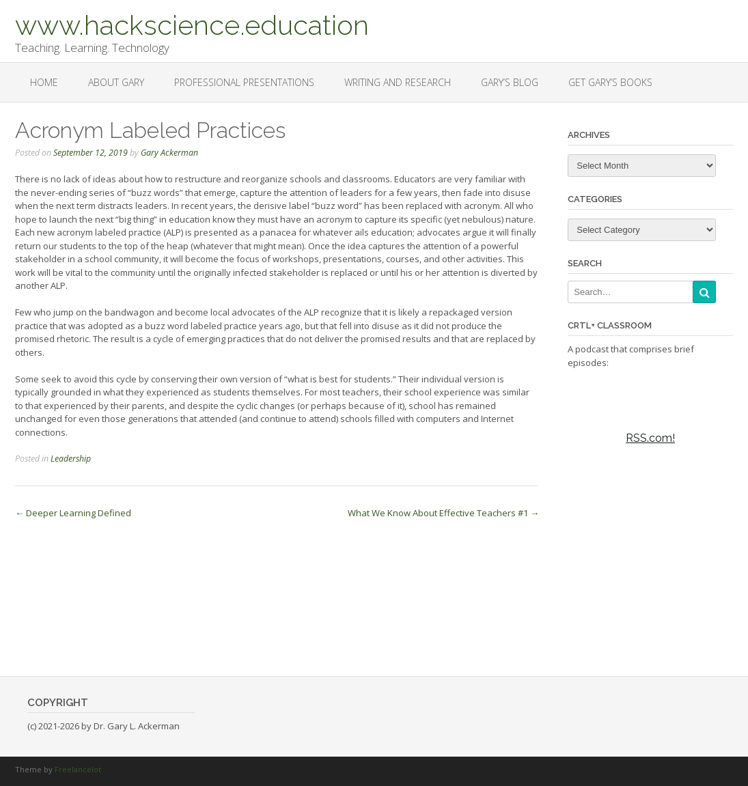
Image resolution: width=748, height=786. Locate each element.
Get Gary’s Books (610, 82)
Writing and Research (397, 82)
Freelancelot (78, 769)
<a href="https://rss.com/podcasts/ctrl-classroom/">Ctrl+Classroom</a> (650, 503)
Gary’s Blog (509, 82)
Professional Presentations (244, 82)
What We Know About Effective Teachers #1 (443, 513)
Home (44, 82)
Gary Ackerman (169, 152)
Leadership (71, 458)
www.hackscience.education (192, 24)
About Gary (116, 82)
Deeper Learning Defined (73, 513)
